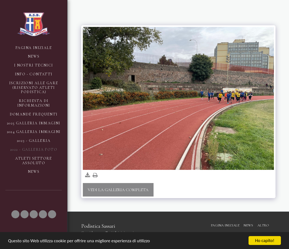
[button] (15, 214)
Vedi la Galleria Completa (118, 189)
